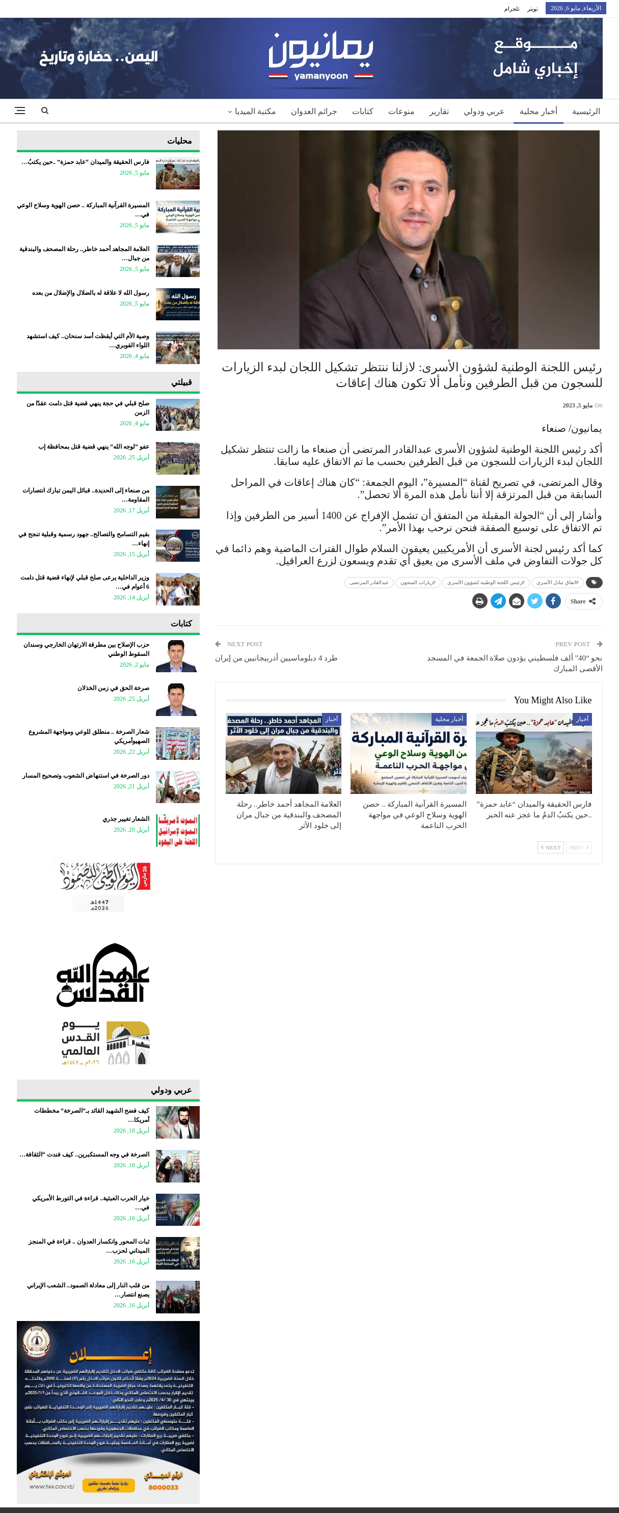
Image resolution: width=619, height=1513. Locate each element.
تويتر (532, 9)
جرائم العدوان (314, 111)
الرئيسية (586, 111)
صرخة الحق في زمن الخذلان (113, 688)
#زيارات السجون (418, 582)
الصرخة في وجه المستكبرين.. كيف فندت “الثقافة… (84, 1154)
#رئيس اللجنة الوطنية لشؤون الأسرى (486, 582)
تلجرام (512, 9)
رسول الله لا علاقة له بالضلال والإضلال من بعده (90, 292)
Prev (579, 847)
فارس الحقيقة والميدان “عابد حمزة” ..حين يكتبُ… (85, 162)
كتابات (362, 111)
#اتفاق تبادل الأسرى (557, 582)
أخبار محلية (538, 111)
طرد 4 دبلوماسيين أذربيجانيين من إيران (276, 658)
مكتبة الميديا (255, 111)
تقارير (439, 111)
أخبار (582, 719)
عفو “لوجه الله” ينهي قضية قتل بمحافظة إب (93, 446)
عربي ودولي (484, 111)
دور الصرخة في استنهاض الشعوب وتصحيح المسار (85, 775)
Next (550, 847)
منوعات (401, 111)
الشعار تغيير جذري (125, 818)
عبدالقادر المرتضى (369, 582)
